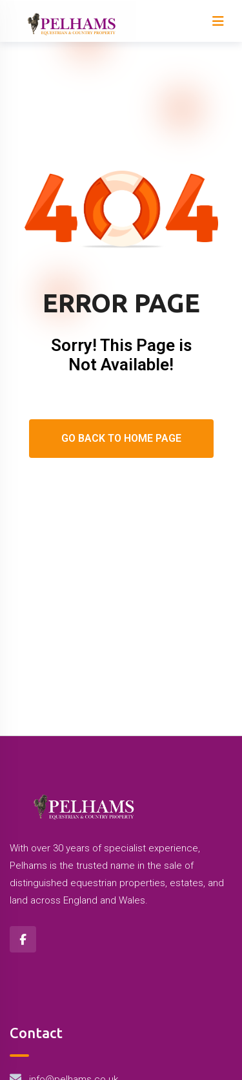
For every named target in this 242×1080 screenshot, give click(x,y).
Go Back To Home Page (121, 438)
